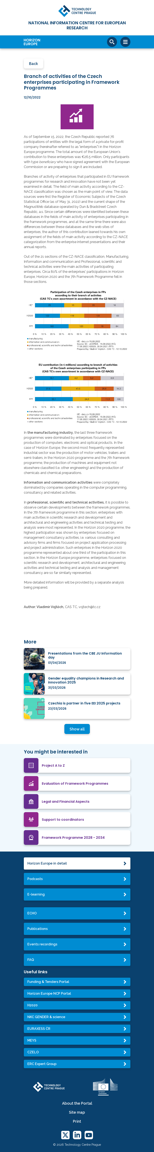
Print (77, 1121)
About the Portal (77, 1103)
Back (33, 63)
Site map (77, 1112)
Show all (77, 729)
